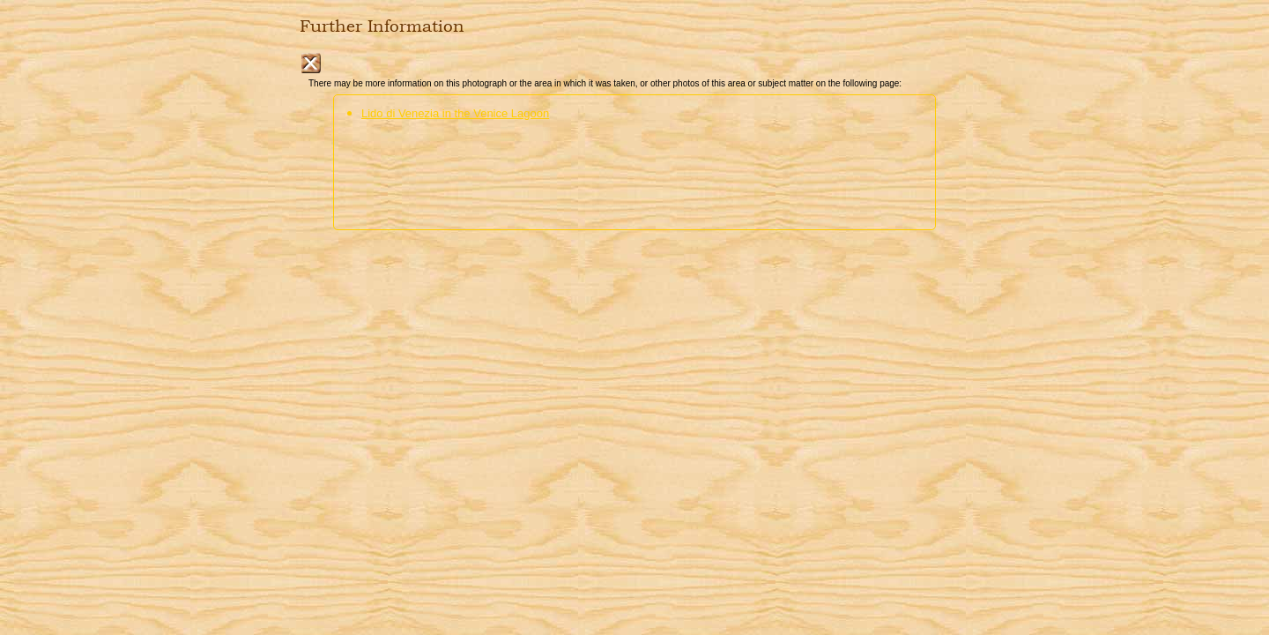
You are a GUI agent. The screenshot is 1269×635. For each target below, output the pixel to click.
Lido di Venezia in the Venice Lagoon (455, 113)
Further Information (382, 26)
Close (311, 63)
